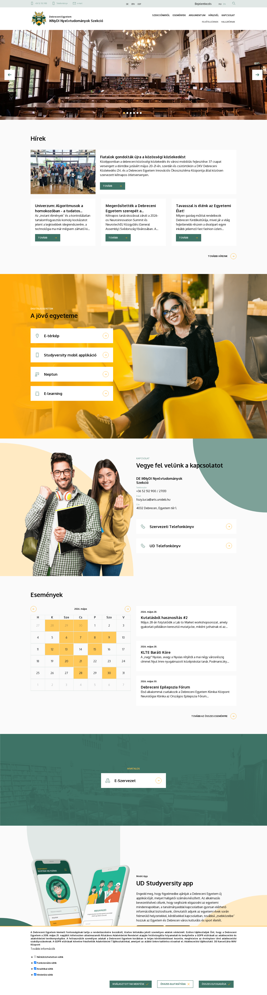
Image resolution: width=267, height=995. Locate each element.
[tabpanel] (133, 75)
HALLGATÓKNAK (228, 22)
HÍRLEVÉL (213, 15)
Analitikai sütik (45, 968)
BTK (133, 4)
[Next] (257, 75)
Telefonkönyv (62, 3)
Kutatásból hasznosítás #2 (164, 617)
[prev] (34, 609)
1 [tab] (124, 113)
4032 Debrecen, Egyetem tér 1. (156, 508)
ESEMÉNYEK (179, 15)
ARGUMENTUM (197, 15)
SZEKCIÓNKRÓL (161, 15)
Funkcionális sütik (47, 963)
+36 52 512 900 (41, 3)
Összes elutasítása (173, 984)
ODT (139, 4)
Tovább (107, 186)
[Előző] (9, 75)
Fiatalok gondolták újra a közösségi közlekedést (143, 156)
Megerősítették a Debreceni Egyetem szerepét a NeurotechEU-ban (131, 210)
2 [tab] (127, 113)
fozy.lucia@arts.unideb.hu (153, 499)
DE (127, 4)
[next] (128, 609)
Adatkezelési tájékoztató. (198, 941)
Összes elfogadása (214, 984)
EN (224, 4)
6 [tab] (141, 113)
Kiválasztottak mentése (128, 984)
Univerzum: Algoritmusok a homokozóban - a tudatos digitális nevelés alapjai (59, 210)
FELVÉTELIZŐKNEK (210, 22)
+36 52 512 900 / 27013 (151, 491)
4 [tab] (134, 113)
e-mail (79, 3)
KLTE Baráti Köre (156, 652)
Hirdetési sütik (45, 974)
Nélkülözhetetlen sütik (50, 957)
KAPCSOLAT (228, 15)
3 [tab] (131, 113)
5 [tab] (137, 113)
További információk (43, 948)
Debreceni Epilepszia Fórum (165, 687)
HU (220, 4)
